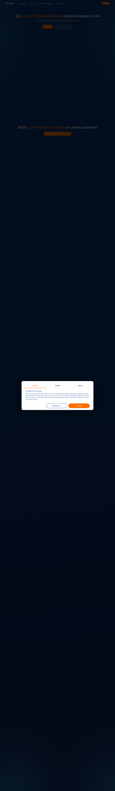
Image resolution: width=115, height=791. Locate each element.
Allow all (79, 406)
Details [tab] (57, 385)
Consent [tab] (35, 385)
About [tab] (80, 385)
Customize (56, 406)
